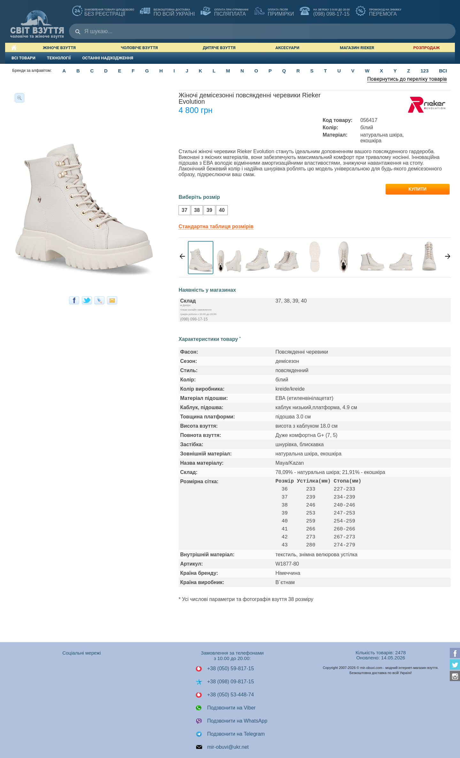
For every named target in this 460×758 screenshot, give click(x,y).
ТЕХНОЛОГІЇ (59, 58)
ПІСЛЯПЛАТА (225, 11)
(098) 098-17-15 (325, 11)
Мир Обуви (37, 21)
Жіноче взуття (59, 47)
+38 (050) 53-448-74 (224, 695)
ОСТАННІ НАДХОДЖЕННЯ (107, 58)
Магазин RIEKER (357, 47)
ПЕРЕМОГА (378, 11)
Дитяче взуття (219, 47)
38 (195, 210)
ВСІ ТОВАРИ (23, 58)
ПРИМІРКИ (274, 11)
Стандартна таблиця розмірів (216, 226)
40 (220, 210)
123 (424, 70)
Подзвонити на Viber (225, 708)
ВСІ (443, 70)
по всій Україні (167, 11)
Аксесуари (287, 47)
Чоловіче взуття (139, 47)
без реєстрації (103, 11)
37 (183, 210)
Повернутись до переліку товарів (407, 79)
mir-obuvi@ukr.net (222, 747)
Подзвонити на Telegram (230, 734)
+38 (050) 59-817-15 (224, 669)
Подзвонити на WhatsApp (231, 721)
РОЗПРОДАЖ (426, 47)
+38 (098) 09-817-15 (224, 682)
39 (207, 210)
